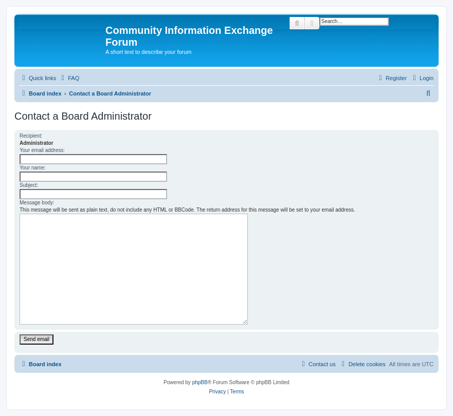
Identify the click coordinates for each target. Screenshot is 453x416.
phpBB (200, 382)
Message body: (37, 202)
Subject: (29, 185)
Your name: (33, 168)
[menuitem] (69, 78)
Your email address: (42, 150)
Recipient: (31, 136)
